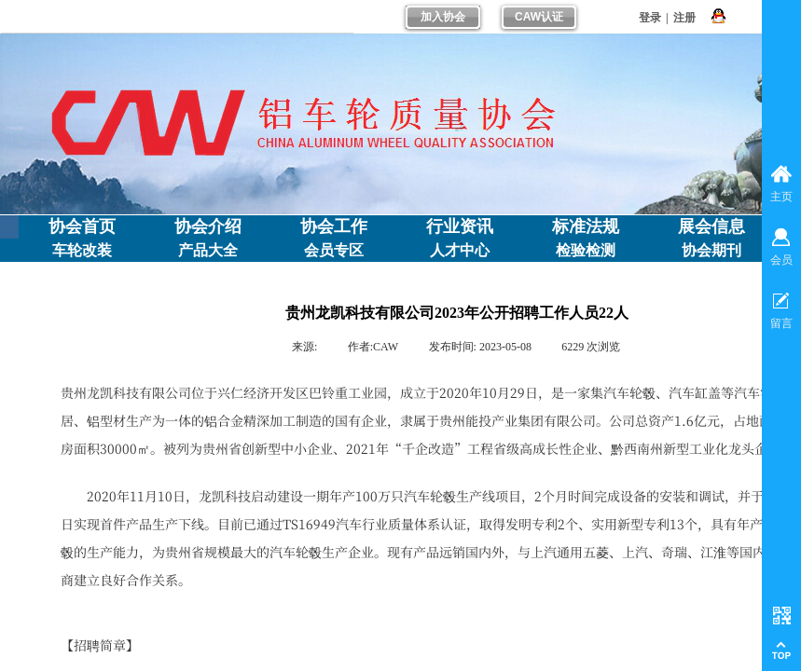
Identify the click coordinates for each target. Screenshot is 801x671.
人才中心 (460, 250)
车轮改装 (82, 250)
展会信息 (711, 226)
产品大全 (208, 250)
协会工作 (333, 226)
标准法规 (585, 226)
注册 (684, 17)
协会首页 (82, 226)
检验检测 (585, 250)
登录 (650, 17)
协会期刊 (711, 250)
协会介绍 (208, 226)
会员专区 (334, 250)
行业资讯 (459, 226)
